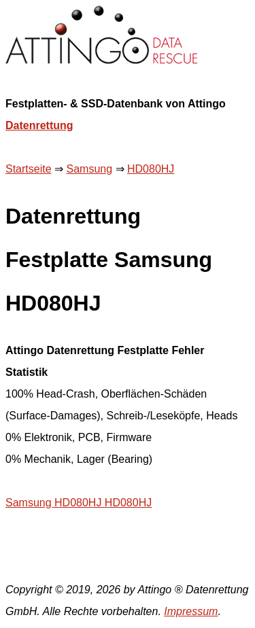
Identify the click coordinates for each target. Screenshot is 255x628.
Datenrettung (39, 125)
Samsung (89, 169)
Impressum (191, 611)
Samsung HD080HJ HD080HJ (78, 502)
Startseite (28, 169)
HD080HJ (150, 169)
